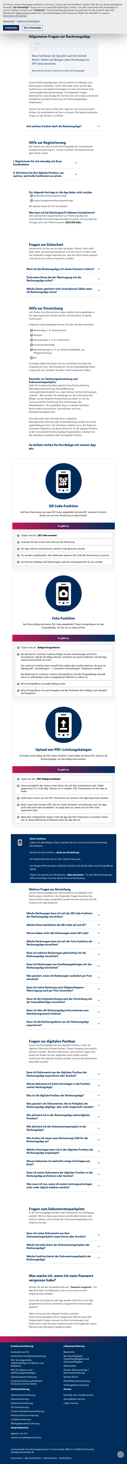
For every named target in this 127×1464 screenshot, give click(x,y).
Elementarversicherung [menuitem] (23, 1395)
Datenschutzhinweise (28, 21)
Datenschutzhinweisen (15, 15)
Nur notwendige (32, 27)
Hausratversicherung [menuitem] (22, 1403)
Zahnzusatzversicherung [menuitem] (23, 1376)
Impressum (9, 21)
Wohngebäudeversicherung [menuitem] (25, 1423)
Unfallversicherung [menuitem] (21, 1419)
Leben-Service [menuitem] (71, 1403)
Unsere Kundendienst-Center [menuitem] (26, 1437)
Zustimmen (11, 27)
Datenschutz (22, 13)
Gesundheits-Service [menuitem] (74, 1399)
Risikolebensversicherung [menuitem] (77, 1380)
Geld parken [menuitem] (70, 1365)
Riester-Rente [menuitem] (71, 1376)
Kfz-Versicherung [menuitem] (20, 1407)
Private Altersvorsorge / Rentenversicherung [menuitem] (76, 1371)
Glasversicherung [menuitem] (20, 1399)
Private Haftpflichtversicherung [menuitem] (27, 1411)
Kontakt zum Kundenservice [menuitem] (78, 1395)
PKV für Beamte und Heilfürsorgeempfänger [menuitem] (23, 1371)
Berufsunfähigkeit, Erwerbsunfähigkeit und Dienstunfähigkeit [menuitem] (76, 1359)
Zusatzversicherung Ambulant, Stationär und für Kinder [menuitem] (27, 1382)
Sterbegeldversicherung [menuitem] (76, 1385)
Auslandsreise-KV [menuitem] (20, 1352)
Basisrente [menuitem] (69, 1352)
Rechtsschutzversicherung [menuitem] (25, 1415)
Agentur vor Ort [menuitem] (19, 1433)
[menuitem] (37, 1346)
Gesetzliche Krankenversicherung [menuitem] (28, 1356)
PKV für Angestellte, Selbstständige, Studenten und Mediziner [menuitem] (27, 1363)
